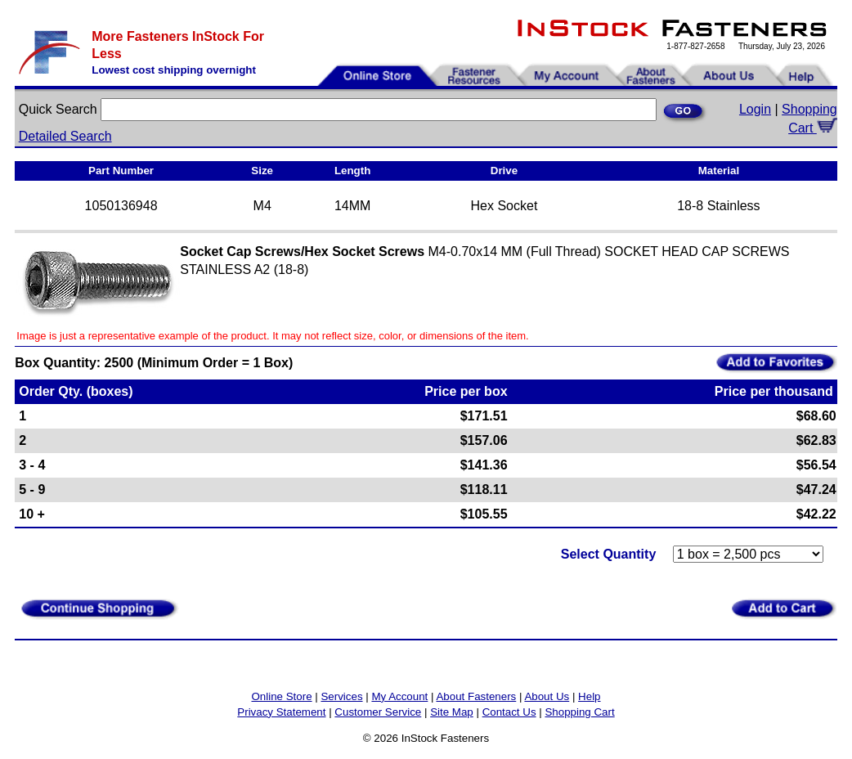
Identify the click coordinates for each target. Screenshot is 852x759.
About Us (546, 696)
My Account (399, 696)
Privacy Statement (281, 712)
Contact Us (509, 712)
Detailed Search (65, 136)
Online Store (281, 696)
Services (341, 696)
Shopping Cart (579, 712)
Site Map (451, 712)
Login (755, 109)
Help (589, 696)
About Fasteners (476, 696)
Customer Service (377, 712)
